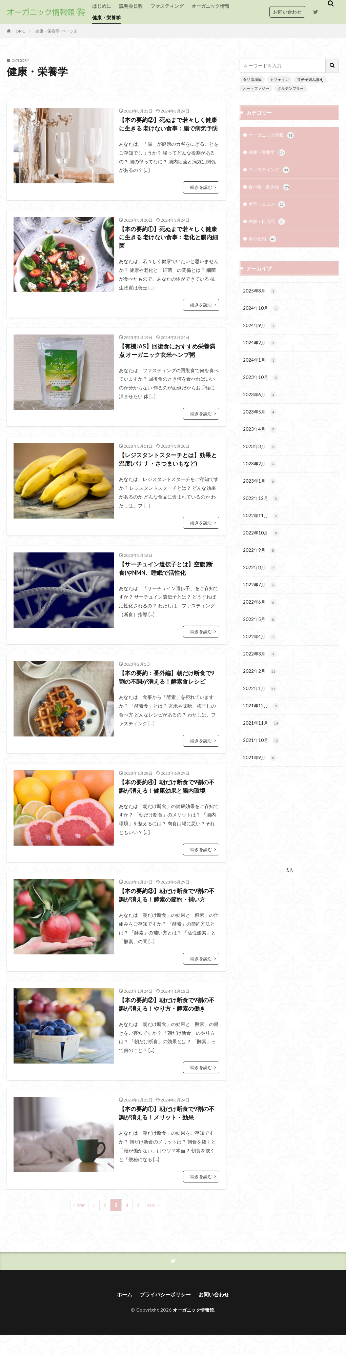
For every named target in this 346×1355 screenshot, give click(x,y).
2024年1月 (260, 367)
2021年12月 (261, 727)
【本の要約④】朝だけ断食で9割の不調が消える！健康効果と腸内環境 (168, 803)
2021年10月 (261, 763)
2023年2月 (260, 475)
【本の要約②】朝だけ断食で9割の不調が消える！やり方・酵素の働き (168, 1023)
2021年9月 (260, 780)
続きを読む (202, 197)
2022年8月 (260, 583)
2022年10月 (261, 547)
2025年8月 (260, 295)
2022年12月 (261, 511)
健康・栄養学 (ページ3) (56, 31)
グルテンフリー (287, 88)
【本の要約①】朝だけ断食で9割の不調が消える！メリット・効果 (166, 1133)
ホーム (122, 1315)
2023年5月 (260, 421)
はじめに (101, 6)
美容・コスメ (267, 207)
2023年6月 (260, 403)
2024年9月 (260, 331)
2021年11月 (261, 745)
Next (151, 1225)
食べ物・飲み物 (270, 189)
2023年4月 (260, 439)
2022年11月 (261, 529)
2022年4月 (260, 655)
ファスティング (167, 6)
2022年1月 (260, 709)
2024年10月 (261, 313)
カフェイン (276, 79)
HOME (19, 31)
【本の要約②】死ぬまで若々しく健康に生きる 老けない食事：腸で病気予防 (168, 129)
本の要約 (263, 243)
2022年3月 (260, 673)
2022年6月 (260, 619)
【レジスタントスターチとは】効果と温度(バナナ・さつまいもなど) (168, 473)
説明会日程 (131, 6)
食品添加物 (251, 79)
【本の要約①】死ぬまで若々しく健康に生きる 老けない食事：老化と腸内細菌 (168, 249)
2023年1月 (260, 493)
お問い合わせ (287, 12)
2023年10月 (261, 385)
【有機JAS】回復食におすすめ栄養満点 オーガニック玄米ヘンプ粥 (167, 363)
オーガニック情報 (210, 6)
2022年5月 (260, 637)
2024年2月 (260, 349)
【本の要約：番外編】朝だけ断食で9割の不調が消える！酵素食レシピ (168, 693)
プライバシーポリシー (165, 1315)
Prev (81, 1225)
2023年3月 (260, 457)
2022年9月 (260, 565)
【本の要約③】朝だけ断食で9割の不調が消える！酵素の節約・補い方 (168, 913)
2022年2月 (260, 691)
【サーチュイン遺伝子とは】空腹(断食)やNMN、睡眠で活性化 (169, 583)
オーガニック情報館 (193, 1330)
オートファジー (255, 88)
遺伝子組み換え (306, 79)
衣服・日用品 (267, 225)
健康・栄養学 (106, 17)
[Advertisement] (289, 845)
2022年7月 (260, 601)
